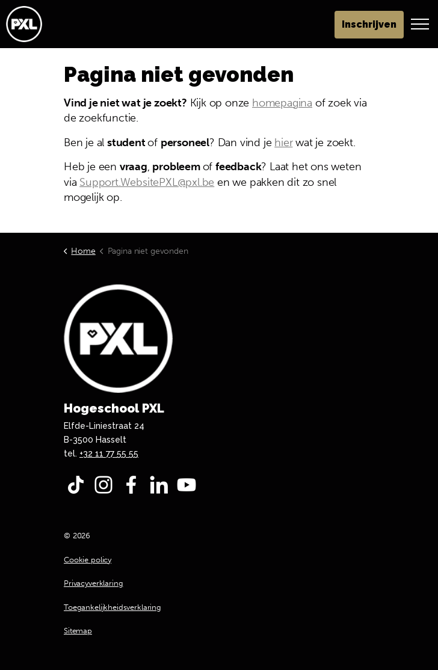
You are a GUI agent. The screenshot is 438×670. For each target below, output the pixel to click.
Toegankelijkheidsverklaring (112, 607)
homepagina (282, 102)
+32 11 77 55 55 (108, 453)
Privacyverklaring (93, 583)
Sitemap (78, 630)
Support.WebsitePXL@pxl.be (146, 182)
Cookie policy (87, 559)
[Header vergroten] (420, 24)
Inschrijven (369, 24)
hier (283, 142)
